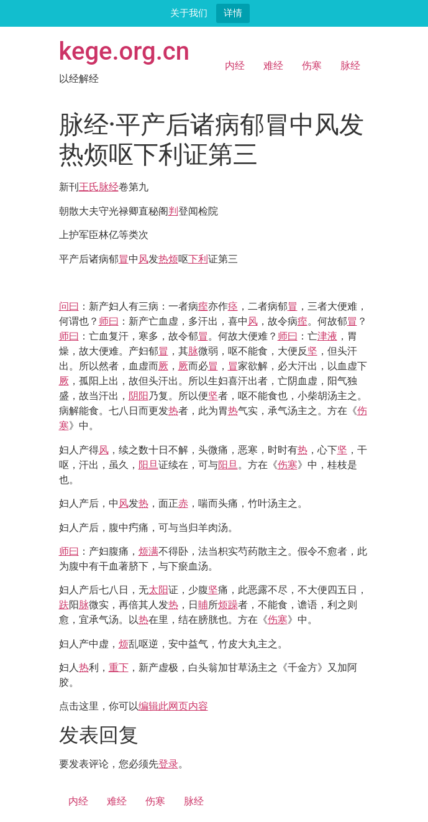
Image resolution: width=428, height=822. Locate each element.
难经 (273, 66)
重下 (119, 667)
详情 (233, 12)
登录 (168, 764)
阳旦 (148, 465)
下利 (198, 259)
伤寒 (312, 66)
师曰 (109, 321)
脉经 (350, 66)
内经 (235, 66)
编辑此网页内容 (173, 706)
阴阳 (138, 396)
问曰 (69, 306)
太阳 (158, 590)
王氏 (89, 187)
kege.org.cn (124, 51)
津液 (327, 336)
